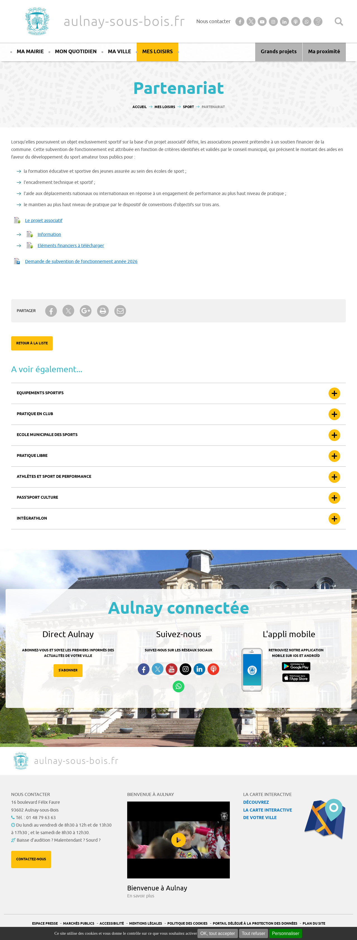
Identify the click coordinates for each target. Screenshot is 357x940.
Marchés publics (78, 923)
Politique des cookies (187, 923)
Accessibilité (112, 923)
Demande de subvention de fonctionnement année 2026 (81, 261)
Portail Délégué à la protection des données (255, 923)
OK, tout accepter (217, 933)
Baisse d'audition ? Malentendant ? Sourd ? (58, 840)
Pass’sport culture (37, 497)
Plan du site (314, 923)
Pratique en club (35, 414)
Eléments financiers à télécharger (71, 246)
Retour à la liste (32, 343)
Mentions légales (145, 923)
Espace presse (45, 923)
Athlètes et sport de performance (54, 476)
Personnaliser (285, 933)
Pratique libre (32, 456)
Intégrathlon (32, 518)
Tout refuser (253, 933)
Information (49, 234)
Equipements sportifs (40, 393)
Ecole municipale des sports (47, 435)
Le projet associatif (43, 220)
